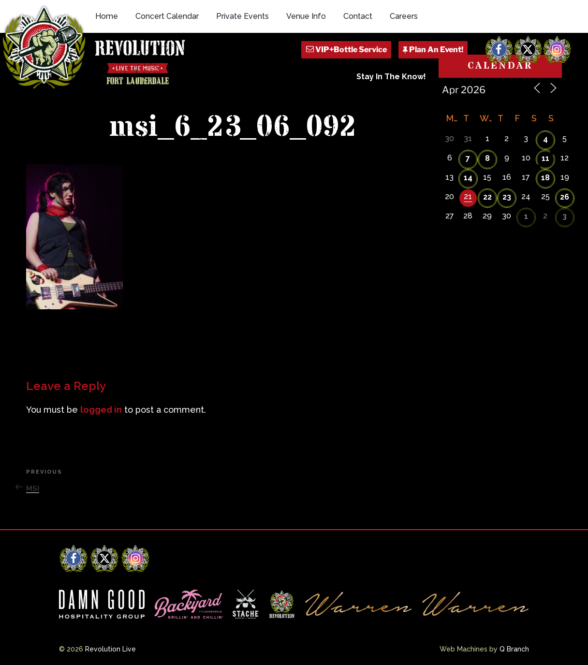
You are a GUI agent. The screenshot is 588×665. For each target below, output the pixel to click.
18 (545, 177)
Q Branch (514, 649)
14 (468, 177)
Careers (404, 16)
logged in (101, 410)
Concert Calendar (167, 16)
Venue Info (306, 16)
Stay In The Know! (391, 76)
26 (564, 197)
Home (106, 16)
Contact (357, 16)
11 (545, 158)
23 (506, 197)
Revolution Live (110, 649)
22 (487, 197)
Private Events (242, 16)
